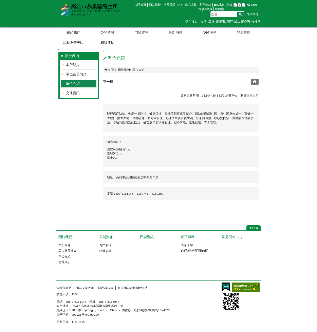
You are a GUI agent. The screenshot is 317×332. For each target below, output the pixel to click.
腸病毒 (220, 21)
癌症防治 (233, 21)
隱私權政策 (105, 288)
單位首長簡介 (76, 74)
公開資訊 (107, 33)
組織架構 (105, 250)
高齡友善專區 (73, 43)
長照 (204, 21)
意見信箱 (205, 4)
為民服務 (105, 245)
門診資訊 (141, 33)
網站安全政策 (85, 288)
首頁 (111, 69)
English (219, 4)
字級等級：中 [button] (239, 5)
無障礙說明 (64, 288)
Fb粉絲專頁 (204, 9)
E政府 (226, 287)
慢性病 (256, 21)
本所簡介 (73, 65)
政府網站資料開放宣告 (133, 288)
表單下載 (187, 245)
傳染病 (245, 21)
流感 (211, 21)
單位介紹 (73, 84)
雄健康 (219, 9)
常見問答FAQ (173, 4)
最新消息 (175, 33)
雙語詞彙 (190, 4)
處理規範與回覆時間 (194, 250)
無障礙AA (246, 287)
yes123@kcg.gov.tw (85, 314)
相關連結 (107, 43)
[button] (240, 14)
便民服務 (209, 33)
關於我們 (73, 33)
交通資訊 (73, 93)
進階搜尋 (252, 14)
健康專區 (243, 33)
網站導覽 (155, 4)
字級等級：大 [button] (243, 5)
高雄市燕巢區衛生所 (90, 10)
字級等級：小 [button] (235, 5)
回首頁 (141, 4)
